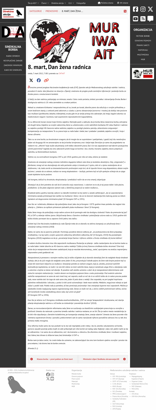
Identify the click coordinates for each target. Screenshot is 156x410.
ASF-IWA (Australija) (119, 376)
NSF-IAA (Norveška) (119, 389)
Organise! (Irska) (137, 381)
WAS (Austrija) (117, 406)
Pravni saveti (76, 379)
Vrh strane (122, 3)
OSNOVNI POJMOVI (143, 40)
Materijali (75, 381)
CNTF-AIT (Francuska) (119, 381)
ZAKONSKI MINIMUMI (13, 65)
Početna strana (105, 3)
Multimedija (76, 384)
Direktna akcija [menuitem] (57, 3)
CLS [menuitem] (70, 3)
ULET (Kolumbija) (118, 404)
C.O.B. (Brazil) (117, 384)
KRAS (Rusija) (117, 386)
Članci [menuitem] (44, 3)
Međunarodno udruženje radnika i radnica (127, 370)
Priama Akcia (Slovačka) (120, 396)
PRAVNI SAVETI (143, 45)
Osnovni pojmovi (77, 376)
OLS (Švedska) (117, 391)
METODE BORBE (143, 36)
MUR (143, 59)
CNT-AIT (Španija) (118, 379)
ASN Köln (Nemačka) (139, 396)
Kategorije (36, 11)
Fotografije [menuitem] (81, 3)
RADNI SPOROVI (13, 56)
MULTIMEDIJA (143, 54)
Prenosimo (52, 11)
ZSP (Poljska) (116, 409)
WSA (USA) (135, 389)
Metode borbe (76, 374)
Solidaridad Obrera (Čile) (140, 384)
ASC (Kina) (135, 394)
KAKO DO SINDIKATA (13, 70)
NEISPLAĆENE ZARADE (13, 60)
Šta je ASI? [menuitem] (32, 3)
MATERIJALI (143, 50)
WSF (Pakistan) (136, 386)
